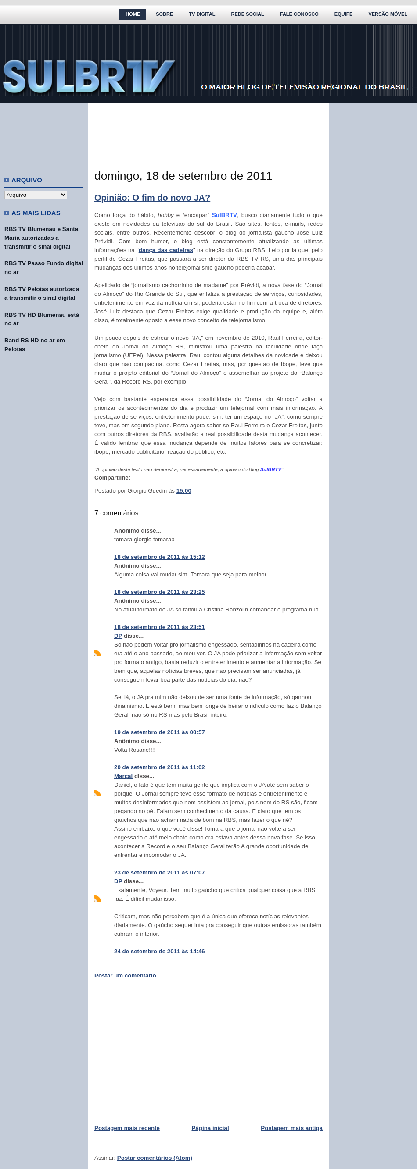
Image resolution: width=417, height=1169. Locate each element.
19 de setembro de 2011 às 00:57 (159, 732)
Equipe (343, 14)
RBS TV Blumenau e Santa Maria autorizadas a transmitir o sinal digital (41, 238)
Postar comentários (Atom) (154, 1158)
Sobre (164, 14)
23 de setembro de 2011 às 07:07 (159, 872)
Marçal (123, 776)
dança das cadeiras (166, 250)
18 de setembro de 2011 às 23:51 (159, 627)
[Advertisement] (43, 136)
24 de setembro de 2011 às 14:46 (159, 951)
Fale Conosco (299, 14)
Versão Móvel (387, 14)
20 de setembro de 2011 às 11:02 (159, 767)
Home (133, 14)
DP (118, 635)
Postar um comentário (125, 975)
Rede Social (247, 14)
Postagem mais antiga (292, 1128)
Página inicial (210, 1128)
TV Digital (202, 14)
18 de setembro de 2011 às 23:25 (159, 592)
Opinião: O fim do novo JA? (152, 198)
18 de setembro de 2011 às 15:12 (159, 557)
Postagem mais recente (127, 1128)
